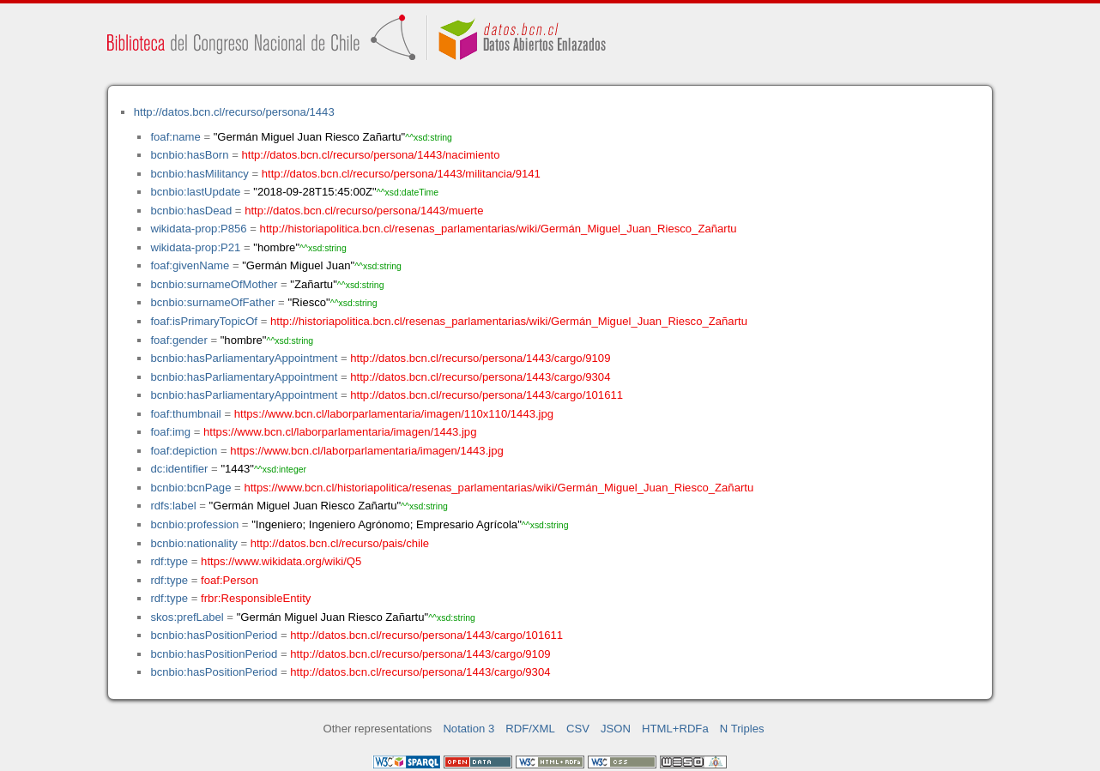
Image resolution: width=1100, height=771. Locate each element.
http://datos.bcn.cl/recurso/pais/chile (340, 543)
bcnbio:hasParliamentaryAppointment (243, 358)
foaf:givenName (189, 265)
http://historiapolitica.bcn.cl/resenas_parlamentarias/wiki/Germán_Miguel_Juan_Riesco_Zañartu (498, 228)
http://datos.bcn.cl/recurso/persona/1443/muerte (364, 210)
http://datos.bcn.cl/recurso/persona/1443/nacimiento (370, 154)
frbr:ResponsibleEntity (256, 598)
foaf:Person (229, 580)
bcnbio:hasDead (191, 210)
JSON (616, 728)
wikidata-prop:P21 (195, 247)
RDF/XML (530, 728)
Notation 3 (468, 728)
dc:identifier (179, 468)
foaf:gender (178, 340)
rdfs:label (173, 505)
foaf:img (170, 431)
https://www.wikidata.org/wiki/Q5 (281, 561)
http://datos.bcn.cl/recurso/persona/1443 (234, 111)
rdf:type (169, 561)
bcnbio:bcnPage (190, 487)
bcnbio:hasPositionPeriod (213, 635)
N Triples (742, 728)
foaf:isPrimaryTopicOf (203, 321)
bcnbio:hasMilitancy (199, 173)
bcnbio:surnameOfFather (212, 302)
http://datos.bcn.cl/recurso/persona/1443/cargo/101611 (486, 395)
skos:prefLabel (186, 617)
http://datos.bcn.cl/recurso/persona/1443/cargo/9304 (480, 376)
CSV (577, 728)
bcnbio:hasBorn (189, 154)
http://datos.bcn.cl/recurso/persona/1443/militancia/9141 (401, 173)
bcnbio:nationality (193, 543)
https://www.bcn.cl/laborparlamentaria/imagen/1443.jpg (339, 431)
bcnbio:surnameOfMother (213, 284)
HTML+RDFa (675, 728)
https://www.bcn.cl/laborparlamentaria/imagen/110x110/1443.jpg (393, 413)
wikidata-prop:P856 (198, 228)
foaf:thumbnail (185, 413)
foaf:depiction (183, 450)
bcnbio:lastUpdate (195, 191)
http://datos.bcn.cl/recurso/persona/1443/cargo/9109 (480, 358)
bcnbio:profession (194, 524)
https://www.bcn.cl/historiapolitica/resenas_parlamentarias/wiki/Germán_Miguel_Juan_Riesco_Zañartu (498, 487)
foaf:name (175, 136)
